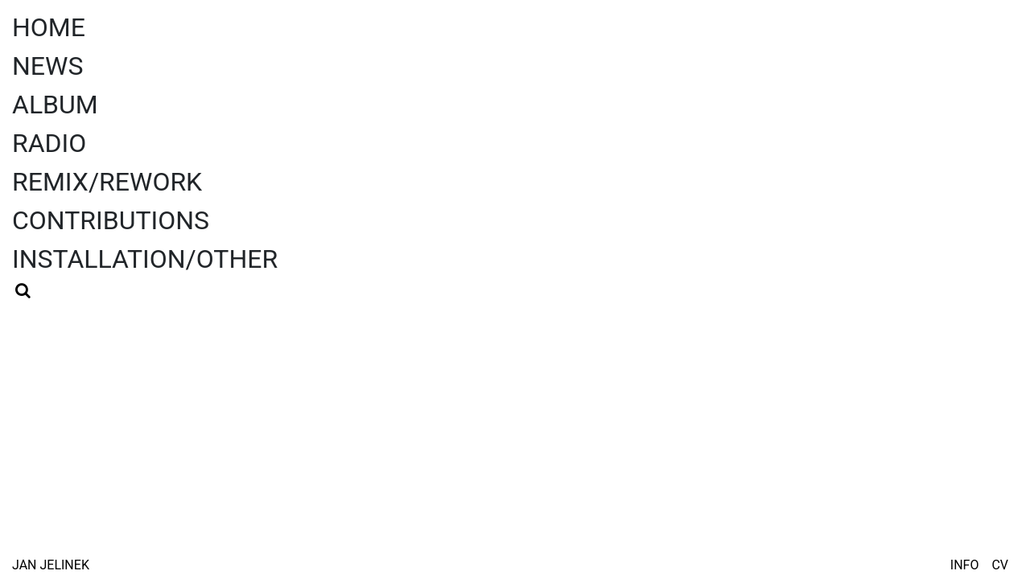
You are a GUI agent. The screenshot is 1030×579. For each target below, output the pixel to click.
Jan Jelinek (50, 565)
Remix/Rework (107, 181)
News (47, 66)
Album (55, 104)
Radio (49, 143)
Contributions (110, 220)
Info (964, 565)
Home (48, 27)
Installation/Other (145, 259)
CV (999, 565)
